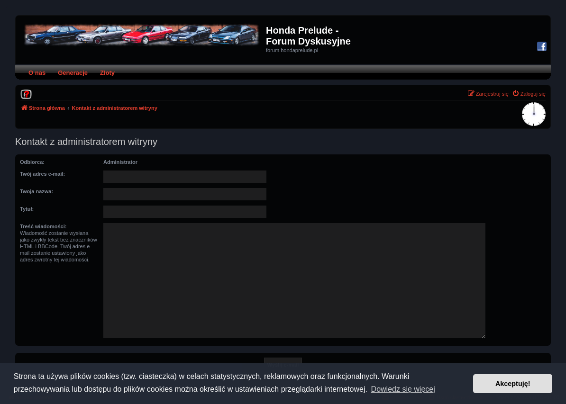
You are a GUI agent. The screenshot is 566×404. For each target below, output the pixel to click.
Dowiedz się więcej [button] (403, 389)
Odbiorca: (32, 162)
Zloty (107, 72)
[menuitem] (26, 93)
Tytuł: (27, 209)
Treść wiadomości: (43, 226)
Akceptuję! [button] (512, 383)
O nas (37, 72)
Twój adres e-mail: (42, 174)
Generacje (73, 72)
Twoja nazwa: (36, 191)
